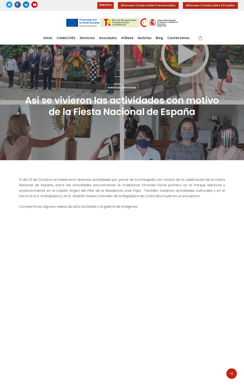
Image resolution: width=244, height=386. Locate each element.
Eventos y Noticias (122, 87)
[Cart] (200, 38)
